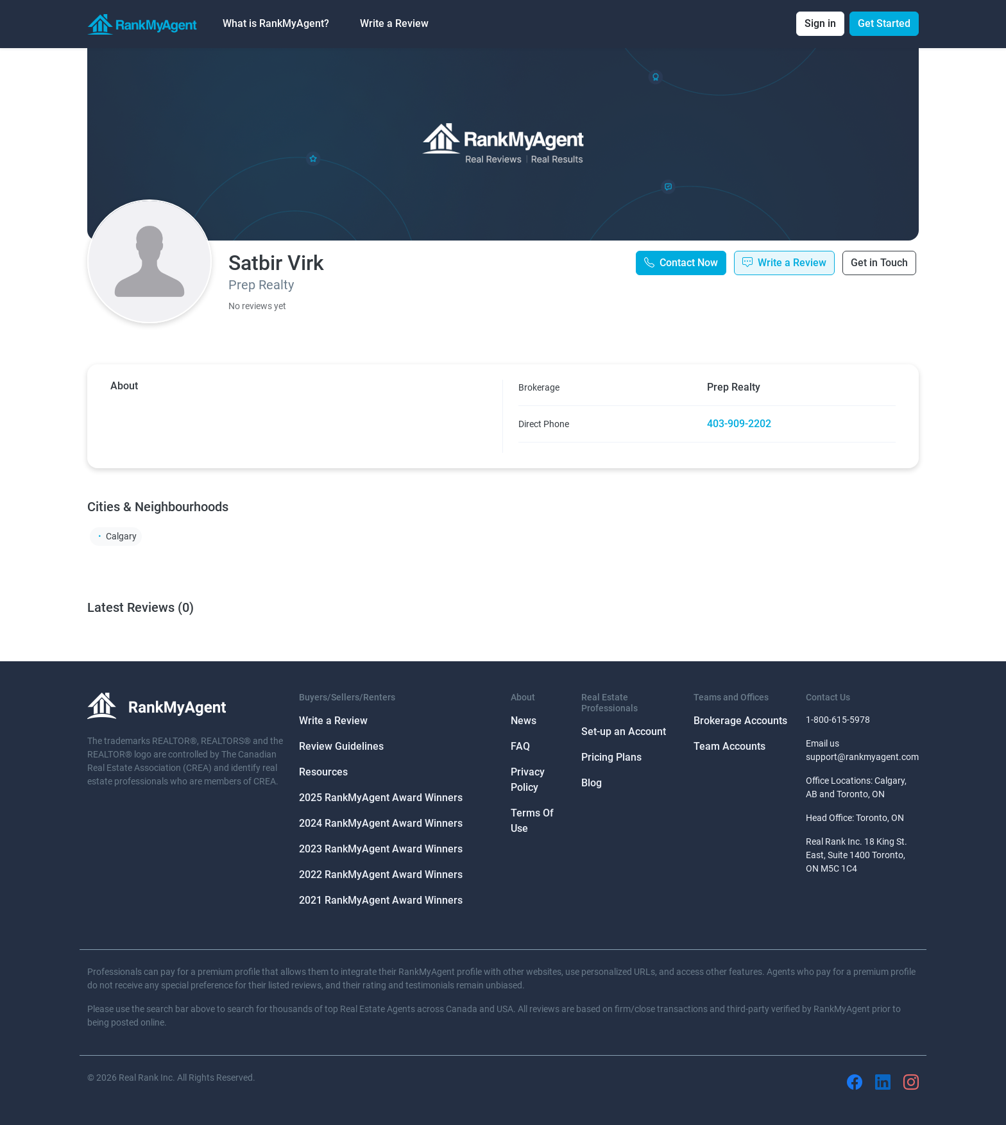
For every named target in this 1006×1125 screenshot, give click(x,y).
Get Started (884, 23)
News (523, 721)
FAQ (520, 746)
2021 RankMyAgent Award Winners (381, 900)
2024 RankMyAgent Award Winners (381, 823)
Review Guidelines (341, 746)
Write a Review (394, 23)
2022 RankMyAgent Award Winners (381, 874)
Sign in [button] (820, 23)
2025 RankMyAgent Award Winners (381, 797)
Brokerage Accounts (740, 721)
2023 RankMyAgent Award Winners (381, 849)
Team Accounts (729, 746)
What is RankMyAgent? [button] (276, 23)
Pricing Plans (611, 757)
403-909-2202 (739, 424)
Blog (591, 783)
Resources (323, 772)
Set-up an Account (623, 731)
